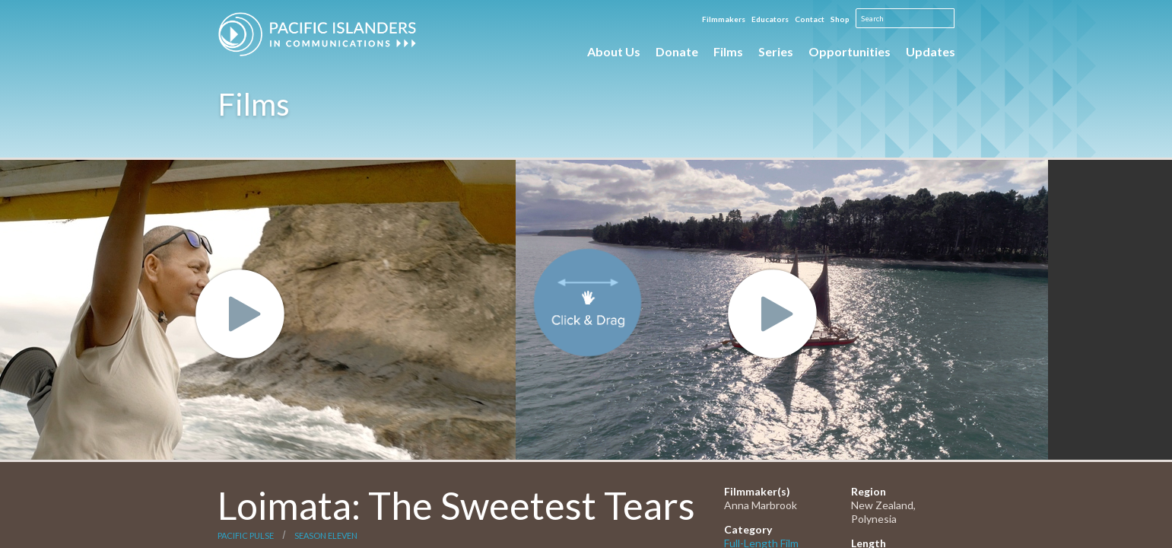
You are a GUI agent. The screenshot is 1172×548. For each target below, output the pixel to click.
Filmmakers (723, 19)
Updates (930, 51)
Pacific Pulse (246, 535)
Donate (677, 51)
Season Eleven (325, 535)
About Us (613, 51)
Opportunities (849, 51)
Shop (840, 19)
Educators (770, 19)
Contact (809, 19)
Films (728, 51)
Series (775, 51)
